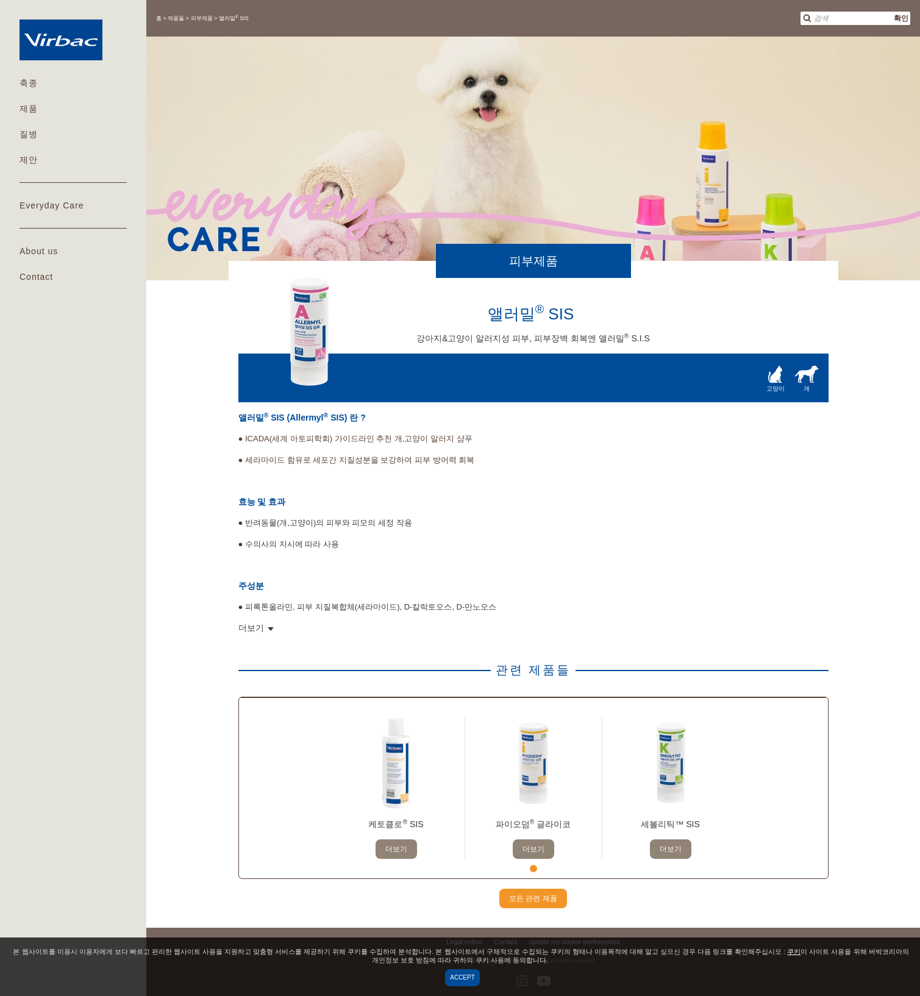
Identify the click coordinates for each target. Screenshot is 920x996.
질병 (29, 134)
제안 (29, 160)
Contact (36, 277)
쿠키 (794, 951)
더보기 (396, 849)
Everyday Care (52, 205)
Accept (462, 977)
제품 (29, 108)
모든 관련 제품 (533, 898)
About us (39, 251)
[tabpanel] (396, 788)
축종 (29, 83)
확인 (901, 18)
